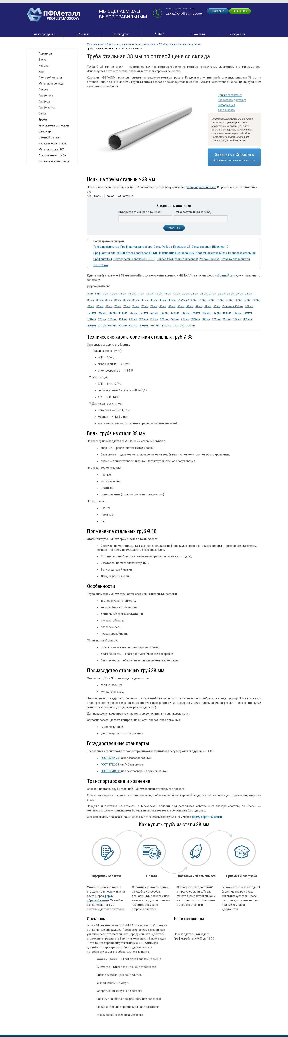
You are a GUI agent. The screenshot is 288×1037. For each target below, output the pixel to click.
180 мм (112, 319)
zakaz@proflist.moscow (184, 13)
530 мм (102, 325)
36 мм (135, 299)
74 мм (135, 306)
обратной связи (226, 275)
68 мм (108, 306)
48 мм (171, 299)
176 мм (102, 319)
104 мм (91, 312)
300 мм (206, 319)
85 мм (180, 306)
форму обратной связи (201, 187)
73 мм (126, 306)
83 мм (171, 306)
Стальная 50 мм (187, 299)
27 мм (239, 293)
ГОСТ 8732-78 (110, 764)
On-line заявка (240, 11)
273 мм (185, 319)
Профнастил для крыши (109, 253)
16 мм (158, 293)
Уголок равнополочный (141, 253)
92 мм (207, 306)
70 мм (117, 306)
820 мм (133, 325)
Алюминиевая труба (52, 155)
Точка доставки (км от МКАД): (194, 212)
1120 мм (166, 325)
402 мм (247, 319)
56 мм (238, 299)
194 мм (123, 319)
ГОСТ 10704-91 (111, 771)
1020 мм (155, 325)
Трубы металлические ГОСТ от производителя (132, 44)
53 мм (220, 299)
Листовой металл (50, 77)
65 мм (99, 306)
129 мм (164, 312)
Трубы (43, 119)
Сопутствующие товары (54, 161)
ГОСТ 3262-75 (110, 758)
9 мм (105, 293)
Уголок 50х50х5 (209, 259)
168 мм (91, 319)
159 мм (237, 312)
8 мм (98, 293)
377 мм (237, 319)
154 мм (227, 312)
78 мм (153, 306)
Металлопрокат (95, 44)
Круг (42, 71)
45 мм (162, 299)
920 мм (143, 325)
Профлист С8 (181, 246)
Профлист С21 (102, 259)
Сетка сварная (201, 246)
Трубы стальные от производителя (180, 44)
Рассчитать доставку (232, 100)
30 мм (90, 299)
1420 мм (190, 325)
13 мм (131, 293)
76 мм (144, 306)
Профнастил (47, 107)
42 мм (153, 299)
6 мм (90, 293)
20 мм (185, 293)
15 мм (149, 293)
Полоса (43, 89)
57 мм (247, 299)
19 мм (176, 293)
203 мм (143, 319)
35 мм (126, 299)
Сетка (42, 113)
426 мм (91, 325)
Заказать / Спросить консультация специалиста (234, 157)
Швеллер (45, 131)
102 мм (249, 306)
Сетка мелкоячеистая (235, 259)
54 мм (229, 299)
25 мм (221, 293)
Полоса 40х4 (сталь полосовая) (177, 259)
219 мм (154, 319)
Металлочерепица (51, 83)
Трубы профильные (106, 246)
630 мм (112, 325)
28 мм (248, 293)
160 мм (247, 312)
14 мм (140, 293)
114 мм (123, 312)
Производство (120, 34)
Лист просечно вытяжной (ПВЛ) (134, 259)
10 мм (113, 293)
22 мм (203, 293)
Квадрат (44, 65)
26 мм (230, 293)
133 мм (175, 312)
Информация (237, 34)
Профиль (45, 101)
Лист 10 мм (100, 265)
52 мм (211, 299)
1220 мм (178, 325)
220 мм (164, 319)
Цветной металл (49, 137)
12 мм (122, 293)
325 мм (216, 319)
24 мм (212, 293)
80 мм (162, 306)
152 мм (216, 312)
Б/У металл (82, 34)
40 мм (144, 299)
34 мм (117, 299)
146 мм (195, 312)
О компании (199, 34)
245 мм (175, 319)
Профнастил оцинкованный (176, 253)
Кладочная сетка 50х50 (211, 253)
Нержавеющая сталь (53, 143)
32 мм (99, 299)
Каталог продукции (43, 34)
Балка (43, 59)
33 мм (108, 299)
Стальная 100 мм (232, 306)
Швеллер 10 (220, 246)
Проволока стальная (242, 253)
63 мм (90, 306)
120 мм (133, 312)
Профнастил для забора (136, 246)
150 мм (206, 312)
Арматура (45, 53)
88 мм (189, 306)
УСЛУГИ (159, 34)
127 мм (154, 312)
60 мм (256, 299)
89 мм (198, 306)
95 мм (216, 306)
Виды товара (39, 45)
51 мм (202, 299)
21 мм (194, 293)
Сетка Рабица (163, 246)
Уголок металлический (54, 125)
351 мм (227, 319)
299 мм (195, 319)
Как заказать (226, 110)
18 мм (167, 293)
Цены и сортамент (230, 95)
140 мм (185, 312)
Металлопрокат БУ (51, 149)
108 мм (102, 312)
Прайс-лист (218, 11)
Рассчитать (174, 227)
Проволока (46, 95)
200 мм (133, 319)
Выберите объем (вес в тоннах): (139, 212)
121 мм (143, 312)
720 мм (123, 325)
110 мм (112, 312)
